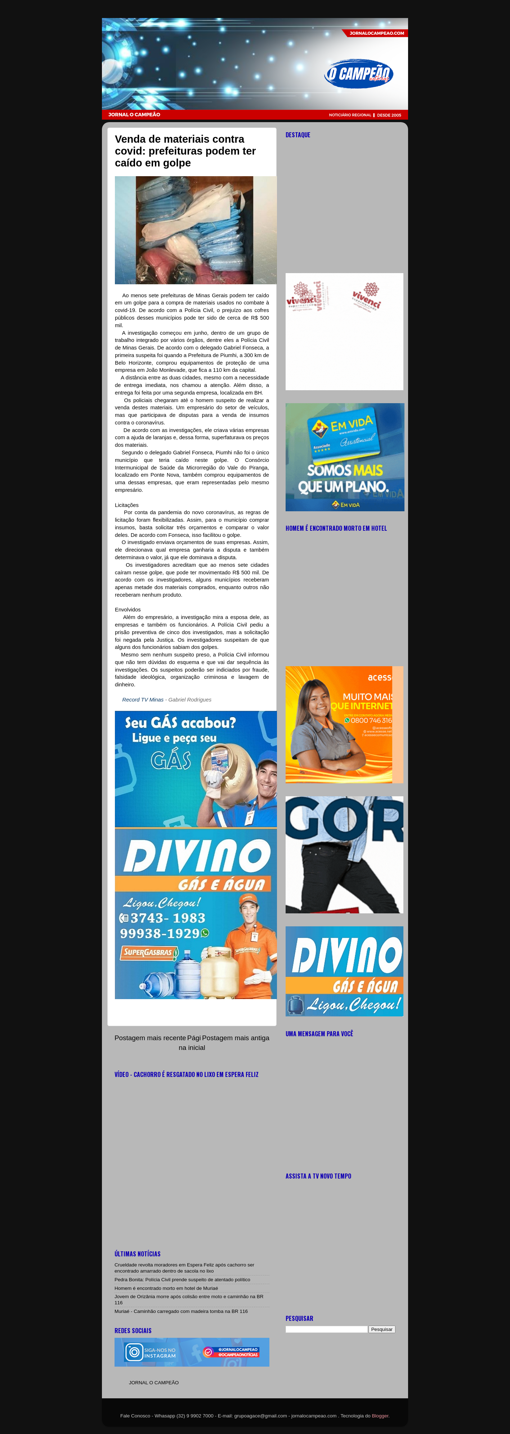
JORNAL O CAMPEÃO (154, 1382)
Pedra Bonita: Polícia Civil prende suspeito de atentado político (182, 1279)
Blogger (380, 1416)
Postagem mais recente (150, 1038)
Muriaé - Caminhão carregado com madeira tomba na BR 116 (181, 1311)
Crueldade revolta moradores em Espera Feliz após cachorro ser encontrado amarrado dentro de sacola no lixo (184, 1267)
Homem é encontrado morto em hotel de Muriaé (166, 1288)
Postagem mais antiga (235, 1038)
